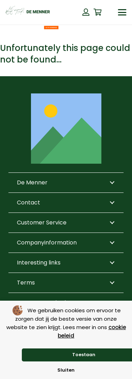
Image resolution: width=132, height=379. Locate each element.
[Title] (66, 128)
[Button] (86, 12)
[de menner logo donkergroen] (28, 12)
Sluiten (66, 370)
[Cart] (98, 12)
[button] (122, 12)
